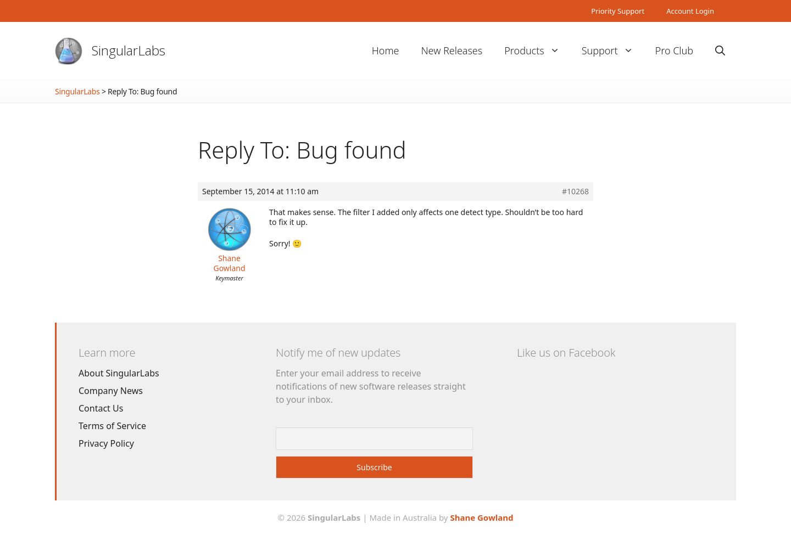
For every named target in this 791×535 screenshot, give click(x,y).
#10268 (575, 191)
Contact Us (101, 408)
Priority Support (617, 11)
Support (613, 51)
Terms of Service (112, 426)
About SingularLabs (119, 373)
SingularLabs (128, 50)
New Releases (451, 50)
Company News (111, 391)
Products (537, 51)
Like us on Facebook (566, 352)
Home (385, 50)
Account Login (690, 11)
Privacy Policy (106, 443)
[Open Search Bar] (720, 51)
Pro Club (674, 50)
